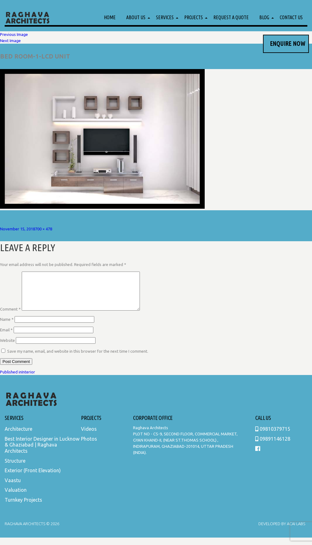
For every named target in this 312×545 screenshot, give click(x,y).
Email (6, 337)
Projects (193, 17)
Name (7, 327)
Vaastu (13, 487)
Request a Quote (231, 17)
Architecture (18, 436)
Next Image (10, 40)
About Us (135, 17)
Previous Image (14, 34)
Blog (264, 17)
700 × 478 (43, 229)
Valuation (16, 497)
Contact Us (291, 17)
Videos (89, 436)
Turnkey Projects (23, 507)
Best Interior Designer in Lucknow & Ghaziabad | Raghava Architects (42, 452)
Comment (10, 316)
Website (7, 348)
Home (110, 17)
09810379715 (272, 436)
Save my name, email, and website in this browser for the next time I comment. (77, 358)
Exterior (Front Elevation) (33, 478)
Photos (89, 446)
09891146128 (272, 446)
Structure (15, 468)
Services (165, 17)
